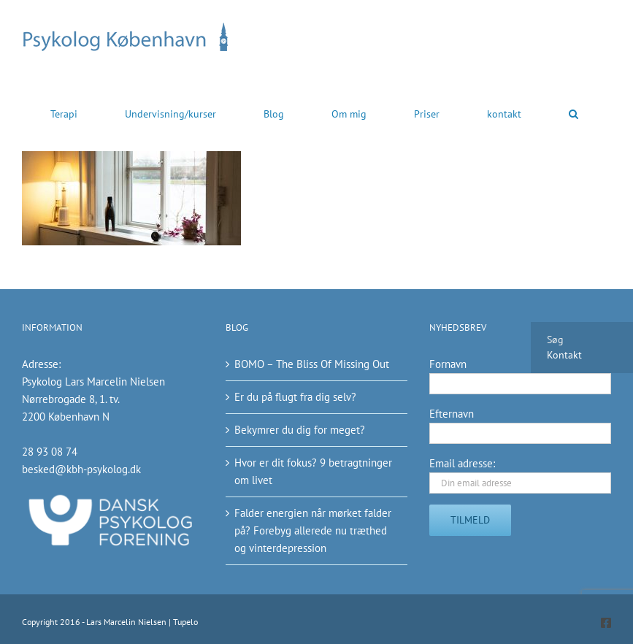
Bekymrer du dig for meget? (299, 430)
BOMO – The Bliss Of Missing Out (311, 364)
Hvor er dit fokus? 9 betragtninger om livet (313, 471)
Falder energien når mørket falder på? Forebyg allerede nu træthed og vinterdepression (312, 530)
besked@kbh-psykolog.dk (81, 469)
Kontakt (564, 354)
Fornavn (448, 364)
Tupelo (185, 621)
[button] (573, 112)
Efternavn (451, 414)
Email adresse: (462, 463)
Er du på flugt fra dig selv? (295, 397)
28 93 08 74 (49, 452)
